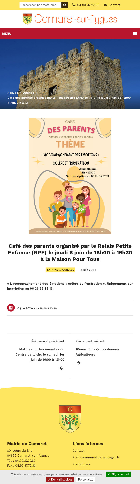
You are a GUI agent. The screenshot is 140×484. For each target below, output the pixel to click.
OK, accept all (118, 474)
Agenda (28, 92)
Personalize (85, 479)
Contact (79, 451)
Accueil (12, 92)
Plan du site (82, 464)
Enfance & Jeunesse (60, 269)
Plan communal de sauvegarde (96, 457)
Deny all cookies (60, 479)
